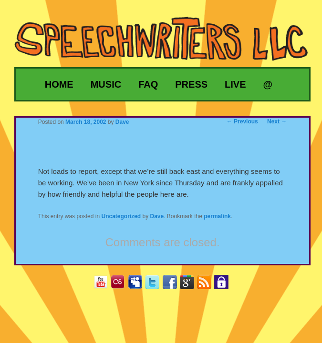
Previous (242, 121)
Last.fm (121, 285)
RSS (207, 285)
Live (235, 84)
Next (277, 121)
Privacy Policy (225, 285)
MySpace (138, 285)
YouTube (104, 285)
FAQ (148, 84)
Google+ (190, 285)
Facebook (173, 285)
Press (191, 84)
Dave (157, 216)
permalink (217, 216)
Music (106, 84)
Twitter (155, 285)
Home (59, 84)
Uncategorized (121, 216)
